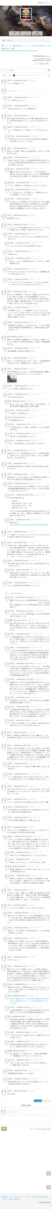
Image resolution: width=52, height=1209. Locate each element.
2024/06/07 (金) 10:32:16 (21, 836)
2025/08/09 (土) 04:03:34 (19, 1050)
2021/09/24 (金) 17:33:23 (20, 531)
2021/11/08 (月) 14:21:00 (23, 597)
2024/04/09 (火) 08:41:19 (21, 817)
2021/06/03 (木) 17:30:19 (20, 463)
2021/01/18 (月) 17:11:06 (20, 224)
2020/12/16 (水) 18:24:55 (21, 157)
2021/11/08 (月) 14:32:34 (19, 620)
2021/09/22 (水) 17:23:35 (23, 519)
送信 (4, 1129)
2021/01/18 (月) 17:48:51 (21, 233)
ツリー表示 (38, 1100)
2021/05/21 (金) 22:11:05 (21, 394)
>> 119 (40, 852)
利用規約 (5, 1197)
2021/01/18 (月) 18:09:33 (21, 251)
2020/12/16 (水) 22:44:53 (23, 182)
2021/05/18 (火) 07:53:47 (20, 450)
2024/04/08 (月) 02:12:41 (20, 799)
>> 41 (38, 97)
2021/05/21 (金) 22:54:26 (23, 410)
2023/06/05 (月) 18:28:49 (20, 745)
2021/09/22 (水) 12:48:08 (21, 483)
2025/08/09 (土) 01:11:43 (20, 966)
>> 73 (36, 401)
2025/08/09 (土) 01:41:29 (18, 995)
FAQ (33, 1197)
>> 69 (38, 385)
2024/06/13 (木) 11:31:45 (23, 875)
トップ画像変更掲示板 (17, 361)
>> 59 (40, 258)
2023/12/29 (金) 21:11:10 (20, 786)
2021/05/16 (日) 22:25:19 (20, 368)
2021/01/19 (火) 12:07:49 (23, 258)
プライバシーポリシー (17, 1197)
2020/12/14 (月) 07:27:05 (20, 115)
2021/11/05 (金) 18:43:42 (21, 560)
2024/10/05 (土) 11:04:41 (21, 938)
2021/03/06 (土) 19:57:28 (21, 322)
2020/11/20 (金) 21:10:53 (20, 80)
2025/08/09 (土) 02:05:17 (21, 1070)
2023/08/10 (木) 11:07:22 (21, 774)
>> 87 (40, 569)
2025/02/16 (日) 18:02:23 (20, 957)
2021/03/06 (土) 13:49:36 (21, 307)
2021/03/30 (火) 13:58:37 (21, 348)
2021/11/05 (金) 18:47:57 (21, 582)
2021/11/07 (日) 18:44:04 (23, 570)
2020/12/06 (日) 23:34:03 (21, 97)
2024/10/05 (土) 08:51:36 (21, 912)
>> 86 (38, 560)
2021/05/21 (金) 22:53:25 (18, 401)
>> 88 (44, 597)
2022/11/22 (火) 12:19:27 (20, 732)
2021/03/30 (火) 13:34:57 (16, 336)
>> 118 (43, 836)
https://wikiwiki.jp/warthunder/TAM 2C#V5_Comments (19, 51)
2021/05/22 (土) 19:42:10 (23, 440)
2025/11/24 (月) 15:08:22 (20, 1091)
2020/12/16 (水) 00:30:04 (21, 127)
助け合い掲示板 (42, 1197)
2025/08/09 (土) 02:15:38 (23, 1032)
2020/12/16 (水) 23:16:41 (23, 198)
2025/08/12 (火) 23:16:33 (21, 1079)
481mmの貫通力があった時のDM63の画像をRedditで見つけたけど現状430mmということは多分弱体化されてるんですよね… (29, 1001)
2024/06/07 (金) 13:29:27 (23, 859)
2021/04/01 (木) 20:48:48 (20, 358)
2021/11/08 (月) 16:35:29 (23, 663)
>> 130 (39, 984)
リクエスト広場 (7, 1199)
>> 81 (38, 483)
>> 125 (39, 912)
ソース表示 (39, 64)
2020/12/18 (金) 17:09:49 (20, 215)
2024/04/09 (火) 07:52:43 (21, 807)
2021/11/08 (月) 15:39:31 (23, 634)
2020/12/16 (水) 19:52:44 (23, 169)
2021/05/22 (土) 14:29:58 (23, 433)
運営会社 (17, 1199)
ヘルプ (28, 1197)
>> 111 (38, 763)
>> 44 (38, 126)
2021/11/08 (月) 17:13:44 (23, 697)
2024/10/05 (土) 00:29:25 (20, 905)
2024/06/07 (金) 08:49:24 (20, 827)
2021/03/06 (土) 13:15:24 (20, 291)
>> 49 (38, 157)
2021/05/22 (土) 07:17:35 (23, 424)
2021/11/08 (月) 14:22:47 (23, 611)
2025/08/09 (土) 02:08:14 (18, 1016)
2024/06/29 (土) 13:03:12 (20, 890)
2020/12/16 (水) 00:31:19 (23, 136)
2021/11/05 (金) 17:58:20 (20, 542)
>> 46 (40, 136)
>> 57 (38, 233)
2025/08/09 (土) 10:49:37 (23, 1060)
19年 (34, 1063)
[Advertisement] (26, 1163)
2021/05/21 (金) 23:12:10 (18, 417)
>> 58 (40, 242)
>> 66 (38, 348)
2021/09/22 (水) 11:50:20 (20, 474)
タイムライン (46, 1100)
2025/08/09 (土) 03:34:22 (23, 1041)
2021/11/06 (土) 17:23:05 (23, 243)
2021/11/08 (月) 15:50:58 (23, 647)
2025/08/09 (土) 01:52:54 (23, 1007)
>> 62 (38, 307)
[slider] (14, 75)
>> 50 (40, 168)
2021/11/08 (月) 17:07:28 (23, 679)
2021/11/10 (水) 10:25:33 (23, 720)
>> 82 (44, 494)
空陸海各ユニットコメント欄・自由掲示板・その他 (31, 46)
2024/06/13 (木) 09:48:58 (18, 866)
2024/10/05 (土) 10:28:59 (21, 927)
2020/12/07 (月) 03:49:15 (21, 105)
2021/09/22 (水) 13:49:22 (23, 495)
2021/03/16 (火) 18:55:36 (21, 279)
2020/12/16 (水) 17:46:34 (20, 148)
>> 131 (36, 995)
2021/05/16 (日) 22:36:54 (21, 385)
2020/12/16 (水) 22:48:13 (23, 189)
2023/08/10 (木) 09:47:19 (21, 763)
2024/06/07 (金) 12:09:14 (23, 852)
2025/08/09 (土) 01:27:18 (21, 984)
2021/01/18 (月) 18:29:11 (21, 269)
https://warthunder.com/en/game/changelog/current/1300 (29, 525)
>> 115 (38, 806)
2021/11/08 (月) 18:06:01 (23, 706)
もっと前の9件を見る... (14, 593)
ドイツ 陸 (7, 46)
